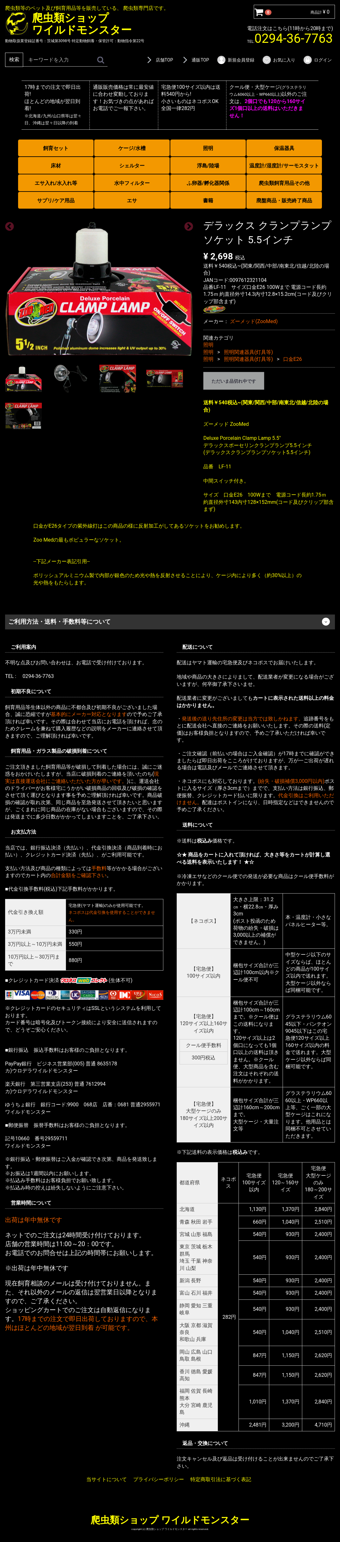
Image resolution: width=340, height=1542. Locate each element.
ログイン (317, 60)
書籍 (208, 201)
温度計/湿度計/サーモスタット (284, 166)
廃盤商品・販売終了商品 (284, 201)
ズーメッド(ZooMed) (254, 321)
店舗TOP (159, 60)
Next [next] (187, 225)
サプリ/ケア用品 (56, 201)
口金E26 (292, 359)
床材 (56, 166)
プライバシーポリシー (158, 1479)
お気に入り (278, 60)
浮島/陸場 (208, 166)
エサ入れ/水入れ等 (56, 183)
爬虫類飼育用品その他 (284, 183)
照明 (208, 148)
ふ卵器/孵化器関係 (208, 183)
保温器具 (284, 148)
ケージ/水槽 (132, 148)
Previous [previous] (7, 225)
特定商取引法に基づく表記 (220, 1479)
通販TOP (194, 60)
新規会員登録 (235, 60)
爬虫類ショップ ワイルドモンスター (170, 1520)
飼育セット (56, 148)
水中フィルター (132, 183)
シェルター (132, 166)
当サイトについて (106, 1479)
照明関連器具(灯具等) (248, 352)
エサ (132, 201)
